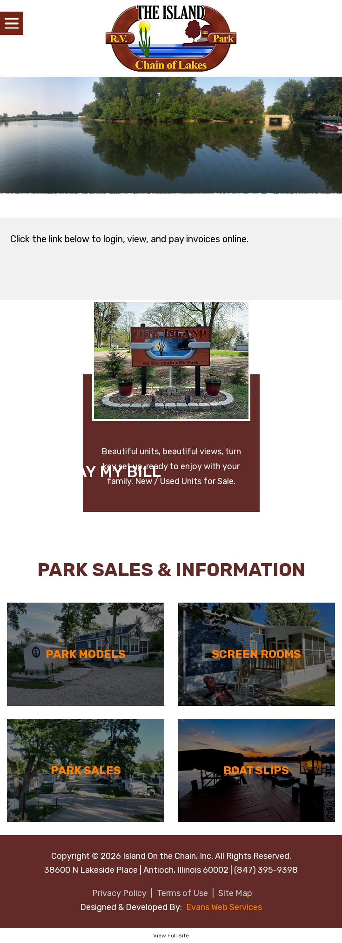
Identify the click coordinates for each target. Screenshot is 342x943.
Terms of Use (182, 893)
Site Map (235, 893)
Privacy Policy (119, 893)
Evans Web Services (224, 907)
